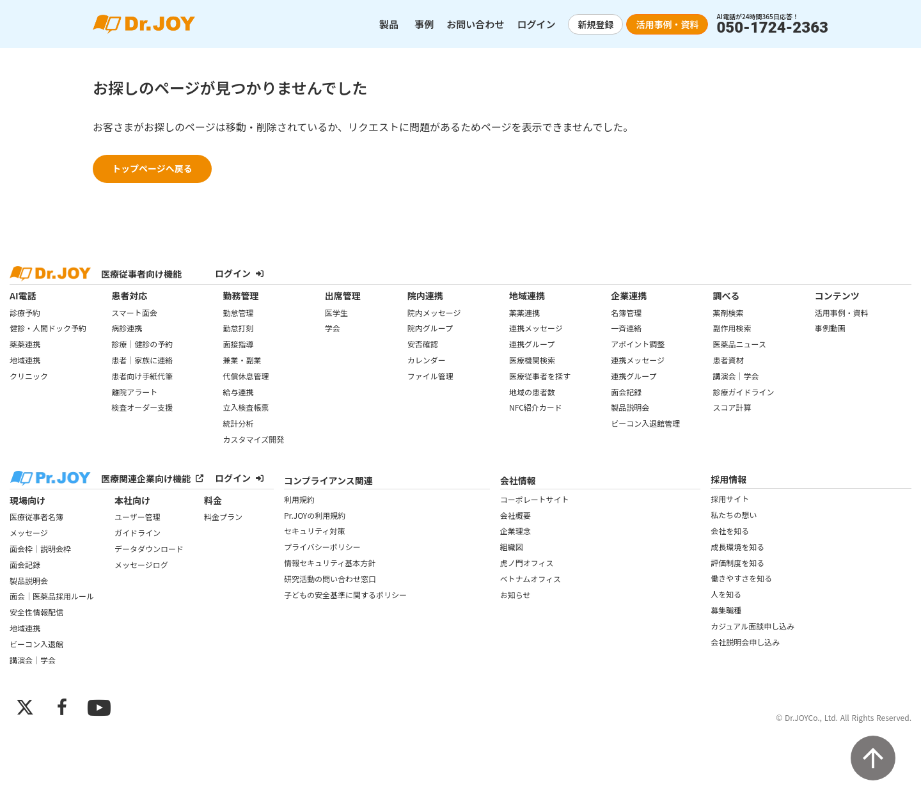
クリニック (29, 376)
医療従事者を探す (540, 376)
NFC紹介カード (535, 407)
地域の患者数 (532, 392)
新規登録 (595, 24)
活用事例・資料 (667, 24)
